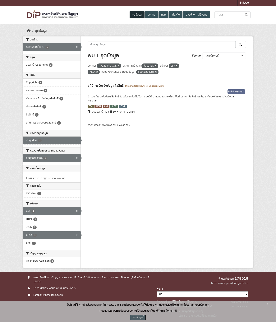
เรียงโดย (196, 56)
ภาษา (160, 289)
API (114, 125)
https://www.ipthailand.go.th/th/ (229, 283)
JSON (98, 106)
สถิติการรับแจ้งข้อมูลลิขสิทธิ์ (106, 85)
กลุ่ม (163, 15)
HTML (122, 106)
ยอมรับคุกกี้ (138, 317)
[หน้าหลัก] (29, 30)
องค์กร (151, 15)
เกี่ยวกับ (176, 15)
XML (106, 106)
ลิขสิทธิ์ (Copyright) (236, 91)
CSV (90, 106)
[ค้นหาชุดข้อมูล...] (232, 15)
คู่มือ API (125, 125)
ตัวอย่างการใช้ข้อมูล (196, 15)
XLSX (114, 106)
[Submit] (246, 15)
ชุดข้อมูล (137, 15)
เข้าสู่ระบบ (244, 3)
